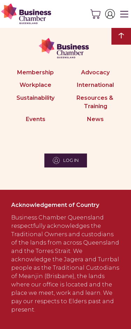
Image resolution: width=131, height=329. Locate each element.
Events (35, 119)
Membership (35, 72)
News (95, 119)
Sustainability (35, 98)
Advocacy (95, 72)
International (95, 85)
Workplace (35, 85)
